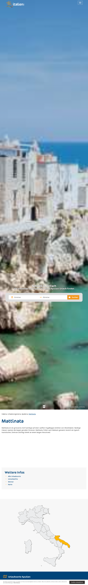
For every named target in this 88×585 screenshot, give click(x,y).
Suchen (73, 297)
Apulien (24, 414)
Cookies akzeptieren (77, 582)
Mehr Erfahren (40, 583)
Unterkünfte (13, 454)
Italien (4, 414)
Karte (10, 460)
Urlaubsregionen (14, 414)
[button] (23, 574)
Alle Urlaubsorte (14, 452)
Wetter (11, 457)
